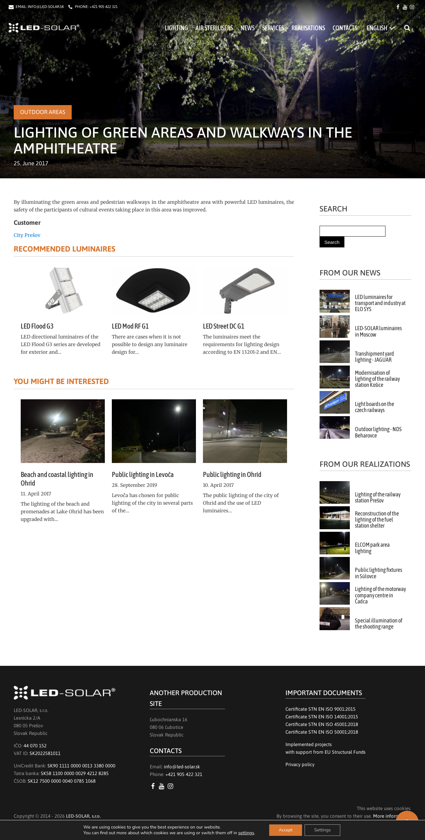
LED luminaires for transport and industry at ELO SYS (380, 303)
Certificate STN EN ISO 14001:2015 (321, 716)
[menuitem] (380, 27)
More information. (392, 816)
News (248, 28)
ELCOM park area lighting (372, 548)
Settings (322, 830)
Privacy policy (299, 764)
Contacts (345, 28)
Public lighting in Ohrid (232, 474)
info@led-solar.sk (182, 766)
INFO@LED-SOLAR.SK (46, 6)
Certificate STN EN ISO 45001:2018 (321, 724)
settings (246, 833)
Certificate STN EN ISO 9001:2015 (320, 709)
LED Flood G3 (37, 326)
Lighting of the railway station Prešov (377, 497)
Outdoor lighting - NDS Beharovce (378, 432)
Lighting (176, 28)
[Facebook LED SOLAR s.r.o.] (154, 786)
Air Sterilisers (214, 28)
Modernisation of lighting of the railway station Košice (377, 379)
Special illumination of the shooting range (378, 623)
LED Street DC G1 (223, 326)
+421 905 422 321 (104, 6)
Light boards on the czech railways (374, 407)
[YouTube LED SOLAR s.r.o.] (162, 786)
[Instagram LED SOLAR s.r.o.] (171, 786)
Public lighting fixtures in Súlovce (378, 573)
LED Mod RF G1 (130, 326)
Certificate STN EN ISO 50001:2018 (321, 732)
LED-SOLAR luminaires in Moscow (378, 331)
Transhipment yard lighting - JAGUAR (374, 357)
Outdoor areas (42, 112)
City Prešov (27, 235)
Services (273, 28)
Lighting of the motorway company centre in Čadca (380, 595)
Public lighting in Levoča (143, 474)
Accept (285, 830)
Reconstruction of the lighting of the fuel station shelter (377, 519)
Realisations (308, 28)
